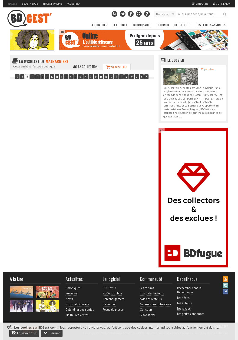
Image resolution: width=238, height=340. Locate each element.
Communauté (142, 24)
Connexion (222, 3)
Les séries (183, 298)
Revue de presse (113, 310)
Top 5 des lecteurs (152, 293)
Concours (146, 310)
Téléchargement (113, 299)
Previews (71, 293)
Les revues (184, 308)
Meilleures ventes (77, 315)
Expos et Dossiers (77, 304)
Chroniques (73, 288)
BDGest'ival (147, 315)
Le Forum (162, 24)
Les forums (147, 288)
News (69, 299)
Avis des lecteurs (151, 299)
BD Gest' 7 (109, 288)
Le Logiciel (120, 24)
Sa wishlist (116, 66)
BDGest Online (52, 3)
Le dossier (175, 60)
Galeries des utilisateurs (155, 304)
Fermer (52, 333)
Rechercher (225, 14)
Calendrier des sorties (80, 310)
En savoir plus (24, 333)
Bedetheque (30, 3)
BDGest (12, 3)
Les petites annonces (210, 24)
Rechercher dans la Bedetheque (189, 290)
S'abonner (109, 304)
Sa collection (85, 66)
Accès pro (73, 3)
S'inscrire (200, 3)
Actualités (99, 24)
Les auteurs (184, 303)
